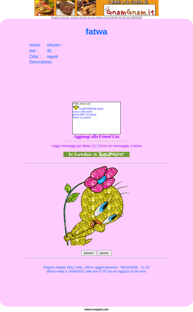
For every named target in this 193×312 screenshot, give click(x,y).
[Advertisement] (96, 291)
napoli (98, 309)
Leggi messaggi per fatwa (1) (73, 146)
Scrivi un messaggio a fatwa (120, 146)
